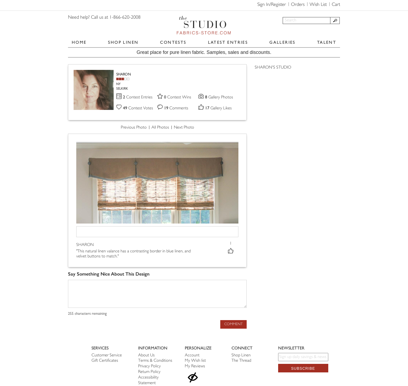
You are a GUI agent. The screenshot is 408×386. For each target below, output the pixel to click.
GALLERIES (282, 42)
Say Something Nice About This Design (109, 274)
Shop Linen (241, 355)
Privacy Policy (149, 366)
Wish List (318, 5)
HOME (79, 42)
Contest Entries (138, 97)
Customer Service (106, 355)
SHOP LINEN (123, 42)
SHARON (123, 74)
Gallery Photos (219, 97)
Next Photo (184, 128)
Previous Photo (134, 128)
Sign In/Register (271, 5)
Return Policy (149, 372)
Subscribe (303, 368)
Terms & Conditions (155, 361)
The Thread (241, 361)
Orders (298, 5)
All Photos (160, 128)
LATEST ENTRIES (228, 42)
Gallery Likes (218, 108)
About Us (146, 355)
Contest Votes (138, 108)
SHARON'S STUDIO (273, 68)
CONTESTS (173, 42)
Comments (176, 108)
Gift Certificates (104, 361)
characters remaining (87, 314)
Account (192, 355)
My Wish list (195, 361)
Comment (233, 324)
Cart (336, 5)
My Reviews (195, 366)
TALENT (326, 42)
